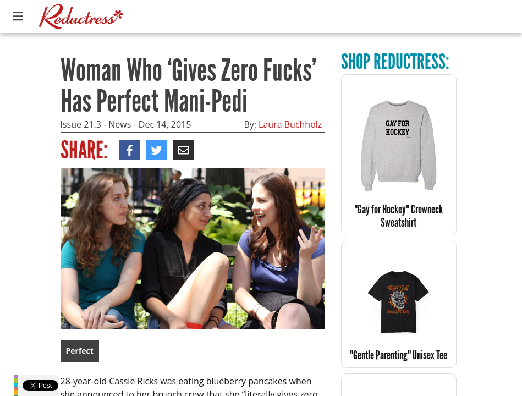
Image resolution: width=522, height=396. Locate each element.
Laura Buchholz (290, 124)
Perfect (80, 350)
